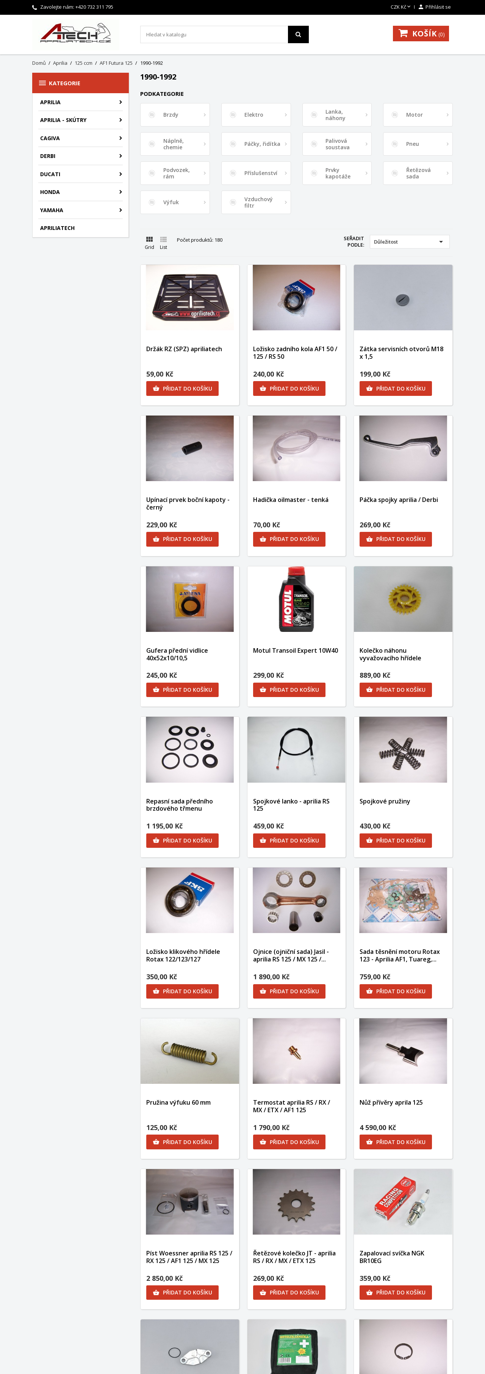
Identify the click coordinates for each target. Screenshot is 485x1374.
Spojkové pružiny (385, 801)
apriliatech (57, 227)
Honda (50, 191)
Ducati (50, 174)
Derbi (47, 155)
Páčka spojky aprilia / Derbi (399, 500)
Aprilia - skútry (63, 119)
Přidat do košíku (182, 388)
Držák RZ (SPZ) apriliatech (184, 349)
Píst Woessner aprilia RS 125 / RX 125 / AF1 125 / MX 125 (189, 1257)
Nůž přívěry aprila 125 (391, 1102)
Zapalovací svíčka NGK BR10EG (392, 1257)
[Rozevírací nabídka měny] (401, 7)
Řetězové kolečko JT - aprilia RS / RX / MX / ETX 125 (294, 1257)
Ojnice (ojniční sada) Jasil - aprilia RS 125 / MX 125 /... (291, 955)
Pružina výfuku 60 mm (178, 1102)
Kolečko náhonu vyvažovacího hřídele (390, 654)
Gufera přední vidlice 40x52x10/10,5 (177, 654)
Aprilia (50, 102)
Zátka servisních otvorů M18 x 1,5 (401, 353)
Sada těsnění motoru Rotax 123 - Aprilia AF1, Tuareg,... (400, 955)
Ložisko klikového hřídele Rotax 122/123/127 (183, 955)
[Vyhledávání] (224, 34)
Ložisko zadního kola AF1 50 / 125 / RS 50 (295, 353)
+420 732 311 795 (94, 6)
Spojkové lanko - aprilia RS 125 (291, 805)
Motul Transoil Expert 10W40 (295, 650)
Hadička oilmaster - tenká (291, 500)
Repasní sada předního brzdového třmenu (179, 805)
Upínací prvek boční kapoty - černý (188, 503)
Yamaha (51, 210)
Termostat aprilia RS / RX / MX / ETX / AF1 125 (291, 1106)
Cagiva (50, 138)
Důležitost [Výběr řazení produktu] (410, 241)
